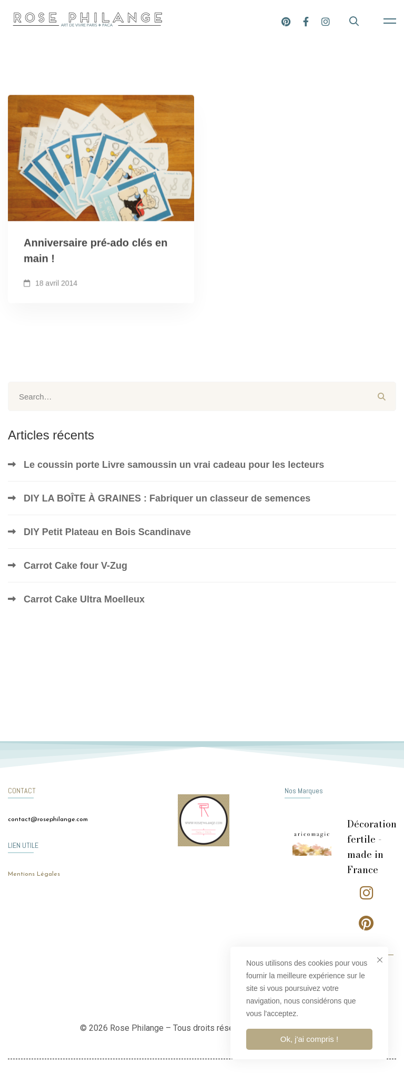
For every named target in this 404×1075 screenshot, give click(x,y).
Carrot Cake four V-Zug (75, 565)
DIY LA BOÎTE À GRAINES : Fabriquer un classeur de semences (167, 498)
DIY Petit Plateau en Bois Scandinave (107, 532)
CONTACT (22, 790)
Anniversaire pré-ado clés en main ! (95, 253)
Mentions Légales (34, 874)
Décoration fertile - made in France (372, 846)
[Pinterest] (286, 21)
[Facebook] (306, 21)
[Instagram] (325, 21)
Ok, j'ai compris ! (309, 1039)
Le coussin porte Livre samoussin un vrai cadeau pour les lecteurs (174, 464)
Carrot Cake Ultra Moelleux (84, 599)
